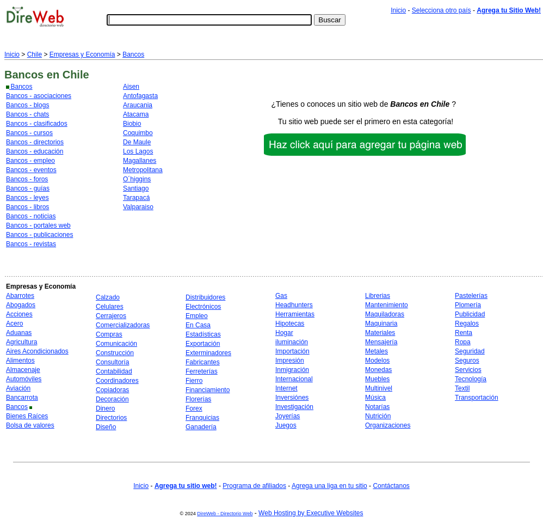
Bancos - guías (28, 188)
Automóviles (23, 379)
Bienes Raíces (27, 416)
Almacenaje (23, 370)
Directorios (111, 418)
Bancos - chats (27, 114)
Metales (376, 351)
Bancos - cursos (29, 133)
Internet (286, 388)
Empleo (197, 316)
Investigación (294, 407)
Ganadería (201, 427)
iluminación (291, 342)
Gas (281, 296)
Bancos (133, 54)
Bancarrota (22, 397)
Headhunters (294, 305)
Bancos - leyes (27, 198)
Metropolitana (143, 170)
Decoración (112, 399)
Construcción (115, 353)
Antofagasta (140, 96)
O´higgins (137, 179)
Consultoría (112, 362)
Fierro (194, 380)
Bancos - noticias (30, 216)
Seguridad (470, 351)
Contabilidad (114, 371)
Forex (194, 408)
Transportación (476, 397)
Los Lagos (138, 151)
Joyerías (287, 416)
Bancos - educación (34, 151)
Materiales (380, 333)
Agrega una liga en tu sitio (329, 486)
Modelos (377, 360)
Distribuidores (205, 297)
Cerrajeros (111, 316)
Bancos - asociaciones (38, 96)
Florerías (198, 399)
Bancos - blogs (27, 105)
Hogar (284, 333)
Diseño (106, 427)
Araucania (137, 105)
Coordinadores (117, 380)
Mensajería (381, 342)
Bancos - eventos (31, 170)
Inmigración (292, 370)
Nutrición (378, 416)
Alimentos (20, 360)
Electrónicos (203, 306)
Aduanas (19, 333)
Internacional (294, 379)
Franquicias (202, 418)
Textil (462, 388)
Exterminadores (208, 353)
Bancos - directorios (35, 142)
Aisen (131, 86)
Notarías (377, 407)
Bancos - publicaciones (39, 235)
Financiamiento (208, 390)
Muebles (377, 379)
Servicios (468, 370)
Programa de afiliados (254, 486)
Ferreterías (202, 371)
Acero (14, 323)
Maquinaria (381, 323)
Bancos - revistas (31, 244)
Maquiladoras (384, 314)
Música (375, 397)
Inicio (398, 10)
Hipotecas (289, 323)
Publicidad (470, 314)
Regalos (467, 323)
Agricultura (21, 342)
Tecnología (470, 379)
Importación (292, 351)
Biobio (132, 123)
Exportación (203, 343)
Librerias (377, 296)
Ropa (463, 342)
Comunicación (116, 343)
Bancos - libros (27, 207)
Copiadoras (112, 390)
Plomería (468, 305)
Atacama (136, 114)
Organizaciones (387, 425)
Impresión (289, 360)
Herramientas (294, 314)
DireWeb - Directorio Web (224, 513)
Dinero (105, 408)
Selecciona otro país (441, 10)
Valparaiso (138, 207)
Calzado (108, 297)
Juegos (286, 425)
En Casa (198, 325)
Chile (34, 54)
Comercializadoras (123, 325)
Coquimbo (138, 133)
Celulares (110, 306)
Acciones (19, 314)
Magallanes (139, 160)
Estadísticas (203, 334)
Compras (109, 334)
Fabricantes (203, 362)
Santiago (136, 188)
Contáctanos (391, 486)
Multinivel (378, 388)
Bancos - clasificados (36, 123)
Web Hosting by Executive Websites (310, 513)
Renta (463, 333)
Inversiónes (291, 397)
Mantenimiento (386, 305)
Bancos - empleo (30, 160)
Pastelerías (471, 296)
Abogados (20, 305)
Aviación (18, 388)
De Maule (137, 142)
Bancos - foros (27, 179)
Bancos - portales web (38, 225)
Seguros (467, 360)
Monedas (378, 370)
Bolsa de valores (30, 425)
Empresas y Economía (82, 54)
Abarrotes (20, 296)
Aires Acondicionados (37, 351)
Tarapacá (136, 198)
